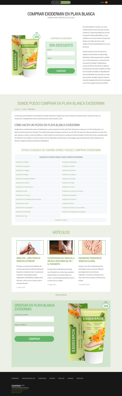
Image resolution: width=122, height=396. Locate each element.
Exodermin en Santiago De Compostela (74, 212)
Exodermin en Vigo (21, 216)
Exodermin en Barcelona (69, 162)
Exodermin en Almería (22, 183)
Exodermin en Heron (68, 187)
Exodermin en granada (22, 166)
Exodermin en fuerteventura (24, 187)
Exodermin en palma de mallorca (25, 179)
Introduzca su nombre (21, 314)
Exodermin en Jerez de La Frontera (72, 191)
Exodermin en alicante (68, 179)
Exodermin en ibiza (21, 191)
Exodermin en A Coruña (23, 195)
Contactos (80, 378)
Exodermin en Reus (68, 203)
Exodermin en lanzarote (69, 195)
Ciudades (52, 378)
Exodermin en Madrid (22, 162)
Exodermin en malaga (22, 170)
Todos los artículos (61, 295)
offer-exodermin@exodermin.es (20, 387)
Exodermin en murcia (22, 203)
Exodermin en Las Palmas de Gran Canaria (28, 199)
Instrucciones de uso (28, 378)
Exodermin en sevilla (68, 166)
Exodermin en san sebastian (24, 208)
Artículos (61, 378)
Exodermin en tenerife (68, 170)
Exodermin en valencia (69, 174)
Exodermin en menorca (69, 199)
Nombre (49, 49)
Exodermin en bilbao (22, 174)
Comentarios (42, 378)
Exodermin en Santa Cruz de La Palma (73, 208)
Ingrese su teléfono (20, 325)
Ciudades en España (61, 220)
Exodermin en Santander (23, 212)
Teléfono (49, 58)
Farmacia (70, 378)
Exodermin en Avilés (68, 183)
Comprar (61, 70)
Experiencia (15, 378)
